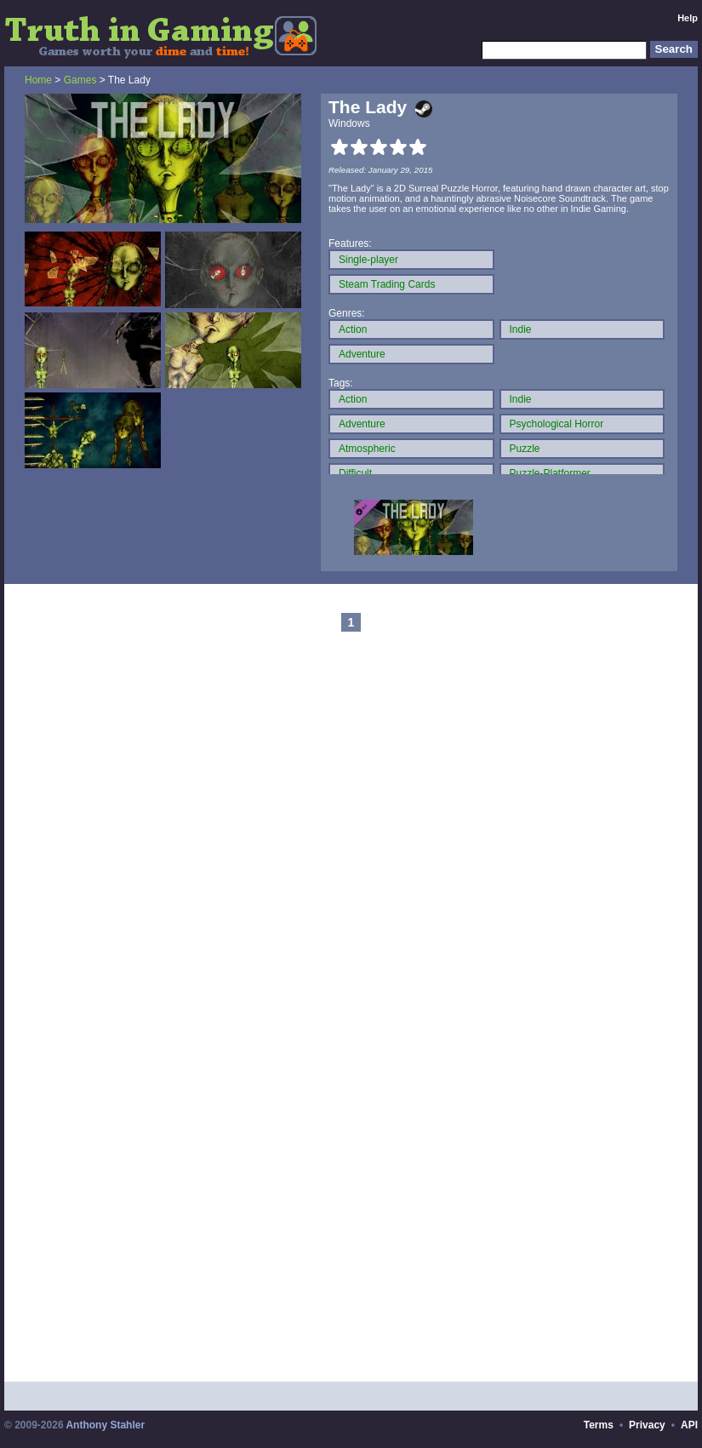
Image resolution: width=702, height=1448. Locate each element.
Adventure (362, 354)
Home (38, 80)
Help (687, 18)
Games (80, 80)
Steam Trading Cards (387, 284)
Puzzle (525, 449)
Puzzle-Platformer (550, 473)
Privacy (647, 1425)
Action (353, 329)
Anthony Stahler (105, 1425)
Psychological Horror (557, 424)
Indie (521, 329)
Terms (599, 1425)
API (689, 1425)
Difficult (355, 473)
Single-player (368, 260)
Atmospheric (367, 449)
